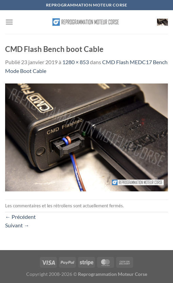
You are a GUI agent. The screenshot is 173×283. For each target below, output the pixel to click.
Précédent (20, 216)
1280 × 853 (75, 62)
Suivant (17, 225)
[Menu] (9, 22)
